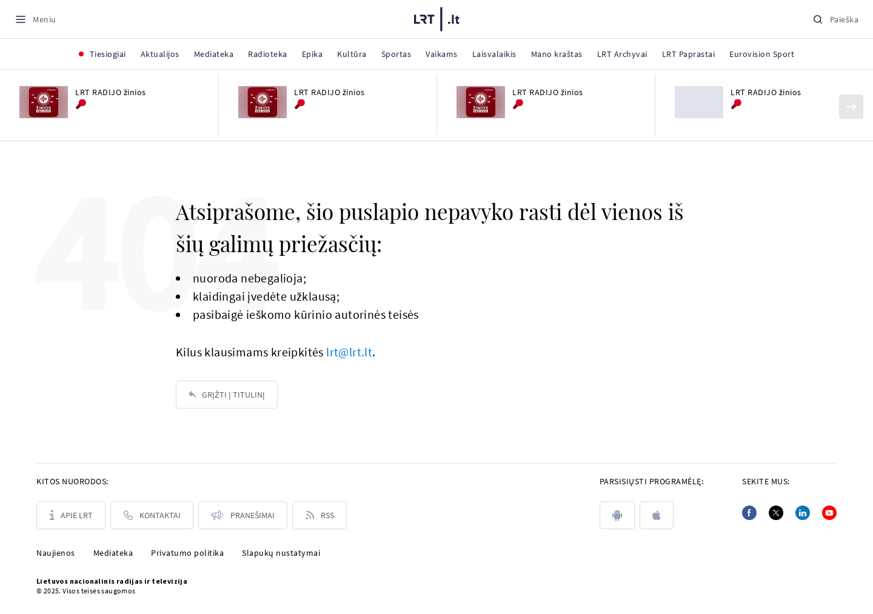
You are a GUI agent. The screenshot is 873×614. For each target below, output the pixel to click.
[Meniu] (35, 19)
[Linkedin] (802, 513)
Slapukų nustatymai (281, 552)
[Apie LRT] (70, 515)
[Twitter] (776, 513)
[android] (617, 515)
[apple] (657, 515)
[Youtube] (829, 513)
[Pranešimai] (242, 515)
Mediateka (113, 552)
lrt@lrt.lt (349, 351)
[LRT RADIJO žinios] (43, 102)
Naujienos (55, 552)
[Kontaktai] (151, 515)
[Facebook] (749, 513)
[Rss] (319, 515)
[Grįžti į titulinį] (227, 395)
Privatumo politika (187, 552)
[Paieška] (835, 19)
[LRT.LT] (437, 19)
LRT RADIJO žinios (110, 92)
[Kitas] (851, 107)
